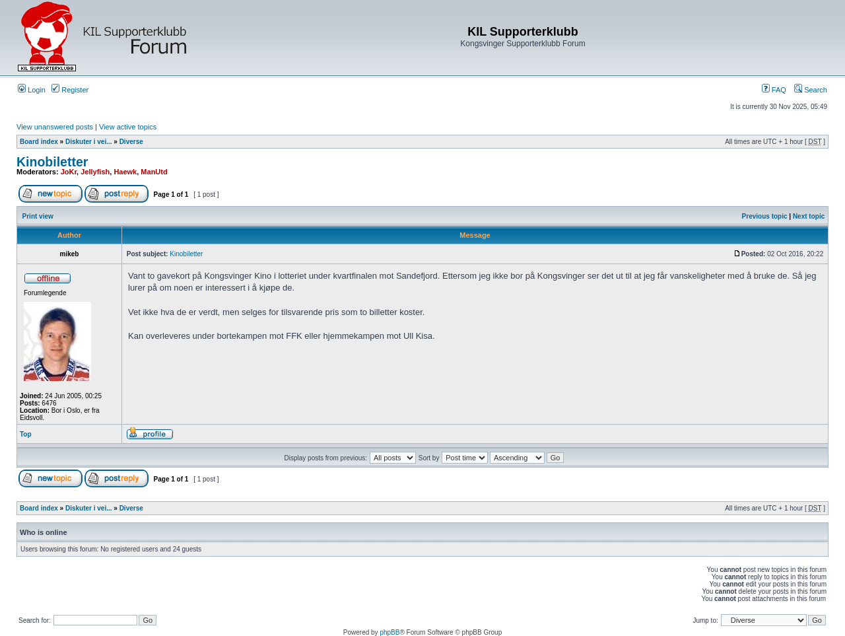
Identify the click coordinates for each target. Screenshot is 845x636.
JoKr (69, 172)
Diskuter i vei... (88, 141)
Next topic (809, 216)
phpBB (389, 632)
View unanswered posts (55, 127)
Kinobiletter (52, 162)
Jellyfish (95, 172)
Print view (37, 216)
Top (26, 434)
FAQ (774, 90)
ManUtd (154, 172)
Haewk (125, 172)
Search (810, 90)
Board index (39, 141)
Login (32, 90)
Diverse (131, 141)
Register (69, 90)
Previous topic (765, 216)
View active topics (127, 127)
